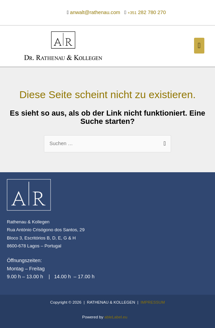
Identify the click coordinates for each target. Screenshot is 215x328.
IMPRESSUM (152, 302)
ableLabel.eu (115, 317)
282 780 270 (146, 12)
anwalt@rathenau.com (95, 12)
